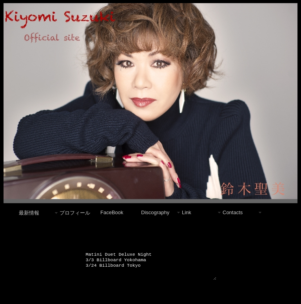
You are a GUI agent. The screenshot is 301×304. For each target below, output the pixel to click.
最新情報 (29, 213)
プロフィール (75, 213)
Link (186, 212)
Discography (155, 212)
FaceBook (111, 212)
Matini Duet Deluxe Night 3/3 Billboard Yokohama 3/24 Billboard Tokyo (150, 267)
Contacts (233, 212)
